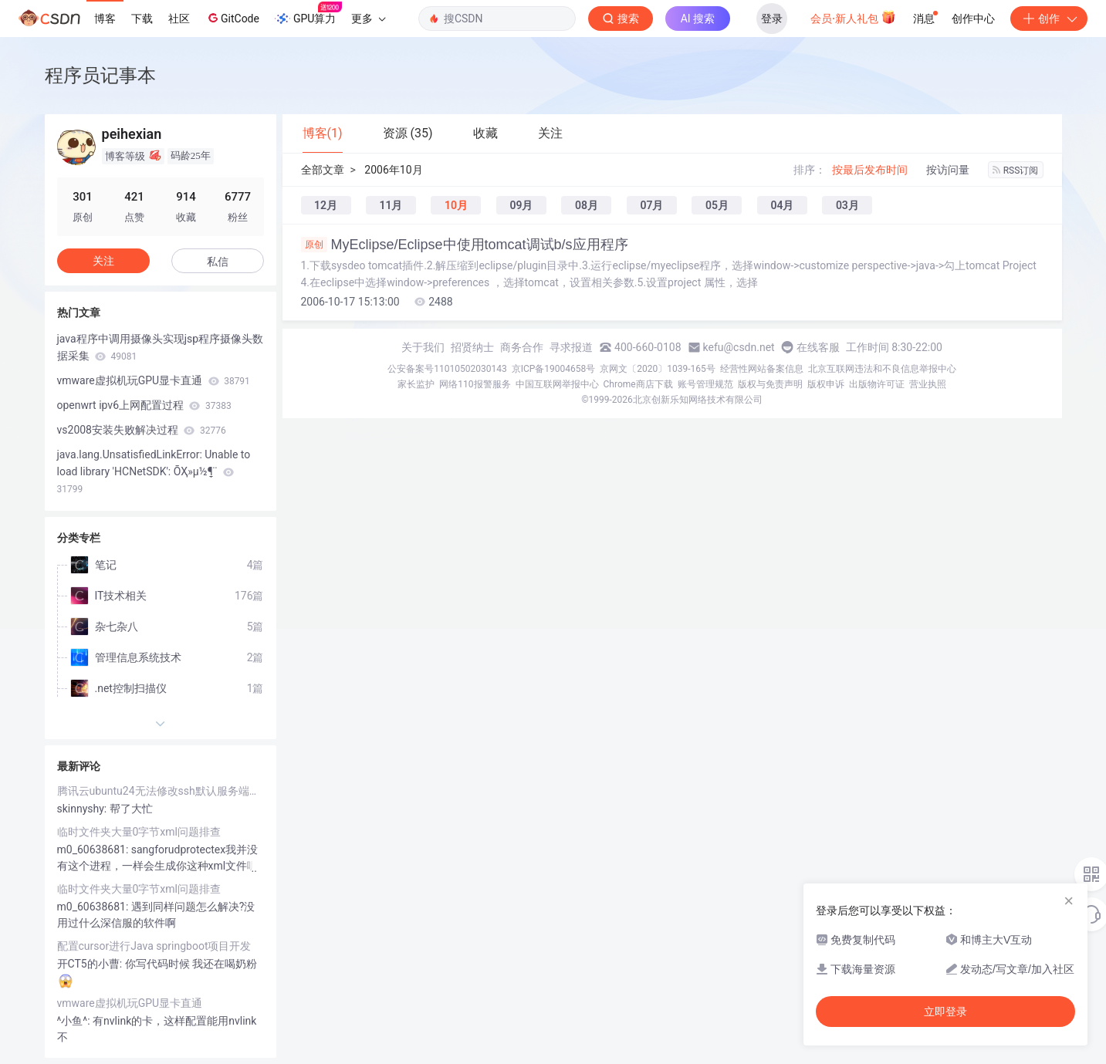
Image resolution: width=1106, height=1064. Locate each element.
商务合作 (521, 347)
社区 (179, 18)
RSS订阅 (1016, 170)
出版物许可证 (877, 384)
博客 (105, 18)
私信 (217, 261)
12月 (325, 205)
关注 (103, 261)
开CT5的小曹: (91, 964)
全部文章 (322, 170)
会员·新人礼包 (853, 17)
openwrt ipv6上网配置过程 (144, 405)
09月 (521, 205)
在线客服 (818, 347)
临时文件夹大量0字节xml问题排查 (139, 832)
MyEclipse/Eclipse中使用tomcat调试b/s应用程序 (464, 244)
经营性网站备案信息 (761, 368)
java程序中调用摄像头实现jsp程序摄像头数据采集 (160, 347)
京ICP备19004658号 (554, 368)
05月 (717, 205)
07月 (651, 205)
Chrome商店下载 (638, 384)
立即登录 (945, 1011)
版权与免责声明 (770, 384)
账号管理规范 (705, 384)
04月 (781, 205)
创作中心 (973, 18)
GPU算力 (308, 14)
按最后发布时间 (870, 170)
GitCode (232, 18)
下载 (142, 18)
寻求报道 (571, 347)
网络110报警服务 (474, 384)
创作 (1049, 18)
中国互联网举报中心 (557, 384)
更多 (368, 18)
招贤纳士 (472, 347)
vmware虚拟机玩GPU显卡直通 (153, 380)
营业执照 (927, 384)
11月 (390, 205)
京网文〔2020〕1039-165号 (657, 368)
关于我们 (423, 347)
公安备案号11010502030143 (446, 368)
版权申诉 (825, 384)
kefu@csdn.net (739, 347)
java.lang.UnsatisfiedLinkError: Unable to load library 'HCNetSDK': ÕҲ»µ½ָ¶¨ (154, 471)
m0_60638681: (94, 849)
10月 (456, 205)
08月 (586, 205)
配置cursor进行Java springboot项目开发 (154, 946)
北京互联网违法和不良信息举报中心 (882, 368)
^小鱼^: (75, 1021)
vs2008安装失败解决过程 (141, 430)
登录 (772, 18)
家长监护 (416, 384)
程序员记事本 (100, 75)
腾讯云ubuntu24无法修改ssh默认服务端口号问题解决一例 (160, 791)
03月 (847, 205)
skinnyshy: (83, 808)
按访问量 (947, 170)
